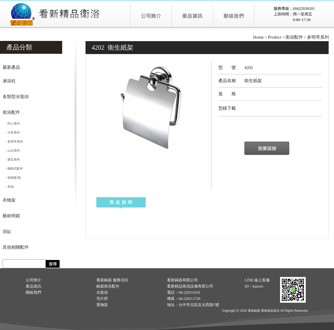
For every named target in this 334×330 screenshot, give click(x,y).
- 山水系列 (11, 150)
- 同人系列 (11, 123)
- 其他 (8, 186)
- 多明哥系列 (13, 141)
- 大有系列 (11, 132)
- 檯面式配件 (13, 168)
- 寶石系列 (11, 159)
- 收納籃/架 (12, 177)
